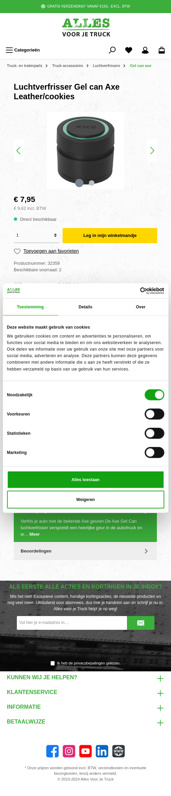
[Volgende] (152, 150)
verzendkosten (110, 768)
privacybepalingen (89, 663)
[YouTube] (85, 751)
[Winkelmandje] (161, 50)
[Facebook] (52, 751)
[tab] (85, 522)
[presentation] (85, 645)
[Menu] (22, 50)
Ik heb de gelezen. (89, 663)
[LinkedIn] (102, 751)
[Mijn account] (145, 50)
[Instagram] (69, 751)
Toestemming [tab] (30, 307)
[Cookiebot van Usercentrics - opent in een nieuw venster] (134, 290)
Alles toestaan (85, 479)
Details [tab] (85, 307)
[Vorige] (19, 150)
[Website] (118, 751)
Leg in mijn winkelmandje (110, 235)
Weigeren (85, 499)
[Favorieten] (128, 50)
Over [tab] (141, 307)
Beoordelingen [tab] (85, 551)
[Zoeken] (112, 50)
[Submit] (140, 623)
